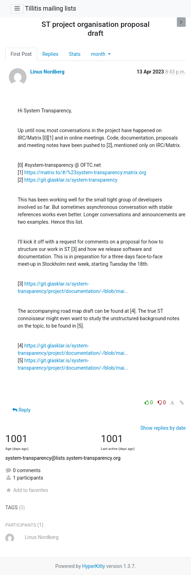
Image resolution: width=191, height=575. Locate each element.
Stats (74, 54)
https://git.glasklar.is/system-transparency (70, 180)
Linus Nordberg (47, 72)
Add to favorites (26, 490)
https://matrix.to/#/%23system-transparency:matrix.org (85, 172)
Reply (21, 410)
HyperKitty (93, 566)
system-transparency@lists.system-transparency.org (63, 458)
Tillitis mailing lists (50, 8)
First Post (21, 54)
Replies (50, 54)
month (98, 54)
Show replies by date (163, 428)
